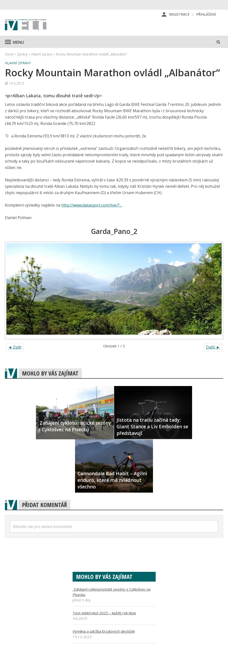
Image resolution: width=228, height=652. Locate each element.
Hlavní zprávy (41, 54)
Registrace (179, 14)
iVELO (25, 26)
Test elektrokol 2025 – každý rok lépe (104, 613)
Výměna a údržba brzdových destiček (104, 631)
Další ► (213, 347)
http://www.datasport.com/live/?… (91, 205)
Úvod (9, 54)
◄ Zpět (15, 347)
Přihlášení (206, 14)
